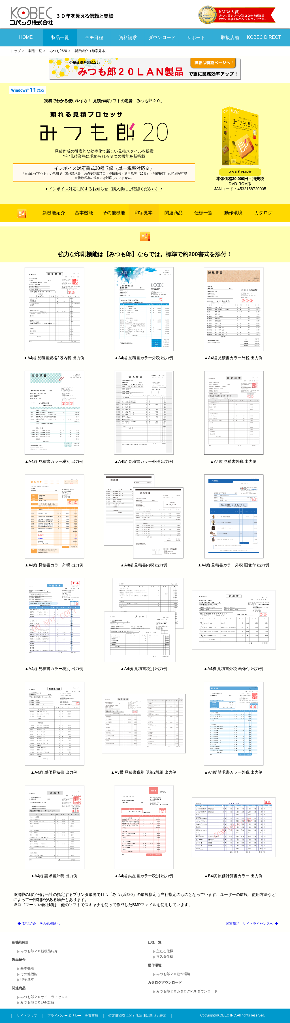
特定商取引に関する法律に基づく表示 (137, 1016)
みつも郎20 (58, 51)
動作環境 (233, 212)
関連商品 (174, 212)
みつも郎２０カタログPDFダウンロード (187, 991)
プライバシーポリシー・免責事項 (72, 1016)
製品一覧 (60, 37)
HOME (26, 37)
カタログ (263, 212)
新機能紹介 (53, 212)
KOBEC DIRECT (264, 37)
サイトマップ (27, 1016)
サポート (196, 37)
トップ (15, 51)
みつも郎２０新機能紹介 (39, 951)
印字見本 (144, 212)
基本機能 (84, 212)
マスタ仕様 (164, 956)
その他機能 (114, 212)
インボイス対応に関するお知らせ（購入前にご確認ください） (104, 189)
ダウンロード (162, 37)
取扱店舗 (230, 37)
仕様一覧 (203, 212)
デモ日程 (94, 37)
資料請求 (128, 37)
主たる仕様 (164, 951)
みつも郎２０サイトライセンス (44, 997)
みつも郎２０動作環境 (173, 974)
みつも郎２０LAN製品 (37, 1002)
